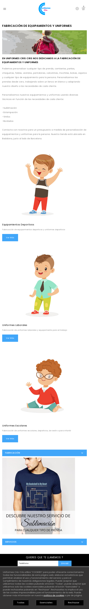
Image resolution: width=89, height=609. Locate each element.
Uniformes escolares (14, 425)
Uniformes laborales (14, 325)
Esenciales (46, 602)
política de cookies (54, 595)
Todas (20, 602)
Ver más (10, 237)
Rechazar (73, 602)
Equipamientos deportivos (18, 224)
